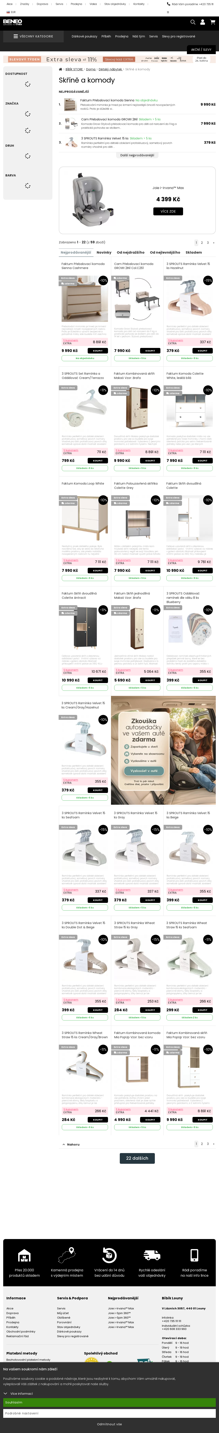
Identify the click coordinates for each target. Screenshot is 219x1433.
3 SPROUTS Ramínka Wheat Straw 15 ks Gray (134, 925)
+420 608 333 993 (174, 1329)
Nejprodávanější (76, 252)
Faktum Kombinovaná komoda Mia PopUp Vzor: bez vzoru (135, 1037)
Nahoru (71, 1144)
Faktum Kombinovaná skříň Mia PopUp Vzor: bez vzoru (187, 1035)
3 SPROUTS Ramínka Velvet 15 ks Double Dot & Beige (83, 925)
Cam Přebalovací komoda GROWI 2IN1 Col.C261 (133, 266)
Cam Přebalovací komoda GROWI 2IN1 (109, 119)
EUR (11, 12)
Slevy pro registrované (178, 36)
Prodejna (76, 4)
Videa (93, 4)
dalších (137, 1158)
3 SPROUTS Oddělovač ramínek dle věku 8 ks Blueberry (183, 597)
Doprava (42, 4)
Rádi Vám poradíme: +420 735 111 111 (190, 8)
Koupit (98, 350)
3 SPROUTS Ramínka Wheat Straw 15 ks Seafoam (186, 925)
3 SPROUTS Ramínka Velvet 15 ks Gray (135, 815)
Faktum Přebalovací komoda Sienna (107, 100)
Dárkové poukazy (84, 36)
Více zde (168, 211)
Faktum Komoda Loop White (83, 483)
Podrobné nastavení (21, 1413)
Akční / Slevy (201, 49)
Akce (10, 4)
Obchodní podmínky (20, 1331)
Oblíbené (63, 1317)
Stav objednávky (115, 4)
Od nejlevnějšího (165, 252)
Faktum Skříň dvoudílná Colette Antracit (79, 595)
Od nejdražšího (131, 252)
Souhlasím (13, 1402)
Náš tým (139, 36)
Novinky (104, 252)
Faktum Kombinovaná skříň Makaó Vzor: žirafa (134, 375)
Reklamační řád (17, 1336)
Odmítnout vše (109, 1424)
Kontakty (139, 4)
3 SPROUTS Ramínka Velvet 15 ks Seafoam (83, 815)
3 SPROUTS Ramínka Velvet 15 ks (105, 138)
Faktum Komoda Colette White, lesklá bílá (185, 375)
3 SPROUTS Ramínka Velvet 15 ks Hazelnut (188, 266)
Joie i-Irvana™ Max (168, 187)
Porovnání (64, 1322)
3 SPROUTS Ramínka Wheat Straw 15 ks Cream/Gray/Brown (85, 1035)
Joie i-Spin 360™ (119, 1313)
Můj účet (63, 1313)
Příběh (106, 36)
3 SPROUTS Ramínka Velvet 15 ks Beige (188, 815)
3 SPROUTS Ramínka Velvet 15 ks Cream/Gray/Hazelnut (83, 705)
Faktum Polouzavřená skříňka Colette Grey (136, 485)
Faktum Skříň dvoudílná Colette (183, 485)
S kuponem (71, 340)
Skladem (194, 252)
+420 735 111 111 (171, 1321)
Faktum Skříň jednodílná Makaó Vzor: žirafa (132, 595)
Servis (59, 4)
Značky (24, 4)
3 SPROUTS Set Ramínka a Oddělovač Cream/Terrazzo (83, 375)
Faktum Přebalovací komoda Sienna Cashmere (83, 266)
